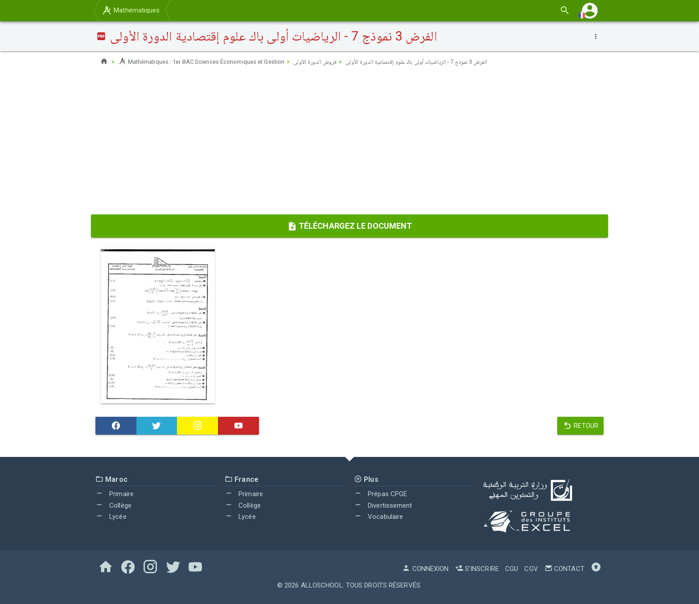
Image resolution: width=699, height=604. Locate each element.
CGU (511, 569)
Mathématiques (130, 10)
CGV (531, 569)
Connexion (425, 569)
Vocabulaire (378, 517)
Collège (113, 505)
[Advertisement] (349, 143)
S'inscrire (477, 569)
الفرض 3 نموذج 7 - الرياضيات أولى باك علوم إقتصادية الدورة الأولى (439, 61)
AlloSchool (322, 585)
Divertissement (383, 505)
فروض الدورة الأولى (331, 61)
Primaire (114, 494)
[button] (590, 10)
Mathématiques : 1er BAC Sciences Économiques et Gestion (208, 61)
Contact (564, 569)
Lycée (111, 517)
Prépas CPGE (380, 494)
